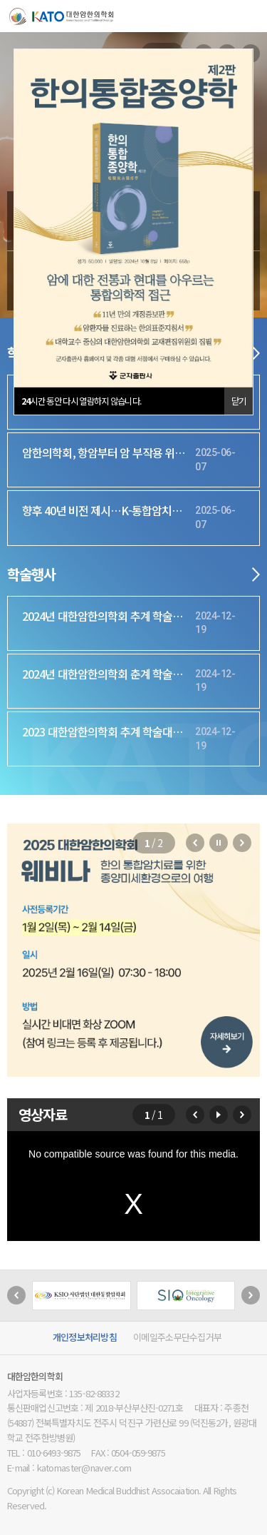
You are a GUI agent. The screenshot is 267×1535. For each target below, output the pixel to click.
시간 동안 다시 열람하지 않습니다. (81, 401)
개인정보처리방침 (85, 1337)
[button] (195, 843)
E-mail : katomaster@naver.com (69, 1467)
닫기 (238, 401)
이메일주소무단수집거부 (177, 1337)
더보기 (256, 353)
